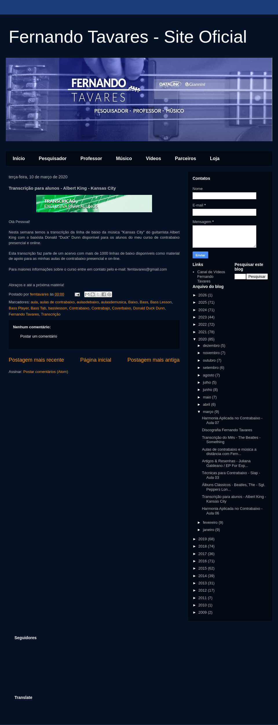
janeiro (209, 530)
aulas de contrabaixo (57, 302)
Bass (144, 302)
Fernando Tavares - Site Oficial (128, 36)
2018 (203, 546)
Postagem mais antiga (153, 360)
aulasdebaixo (88, 302)
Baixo (133, 302)
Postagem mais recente (36, 360)
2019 (203, 539)
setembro (211, 367)
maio (207, 397)
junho (208, 389)
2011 (203, 598)
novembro (212, 353)
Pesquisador (53, 158)
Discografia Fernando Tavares (227, 430)
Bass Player (19, 308)
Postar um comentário (38, 336)
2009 (203, 612)
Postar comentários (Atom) (45, 371)
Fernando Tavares (24, 314)
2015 (203, 568)
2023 (203, 317)
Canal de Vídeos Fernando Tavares (211, 276)
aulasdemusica (113, 302)
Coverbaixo (121, 308)
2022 (203, 324)
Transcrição (51, 314)
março (209, 411)
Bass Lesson (161, 302)
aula (34, 302)
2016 (203, 561)
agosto (209, 375)
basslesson (57, 308)
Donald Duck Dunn (149, 308)
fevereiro (211, 522)
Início (19, 158)
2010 (203, 605)
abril (207, 404)
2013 (203, 583)
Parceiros (185, 158)
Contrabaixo (79, 308)
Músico (124, 158)
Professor (91, 158)
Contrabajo (101, 308)
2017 (203, 554)
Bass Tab (38, 308)
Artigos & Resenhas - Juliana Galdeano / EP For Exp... (226, 463)
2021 (203, 332)
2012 (203, 590)
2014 (203, 576)
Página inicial (95, 360)
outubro (210, 360)
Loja (215, 158)
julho (207, 382)
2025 (203, 302)
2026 (203, 295)
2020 (203, 339)
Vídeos (153, 158)
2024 (203, 310)
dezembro (212, 345)
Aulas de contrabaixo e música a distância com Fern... (229, 451)
